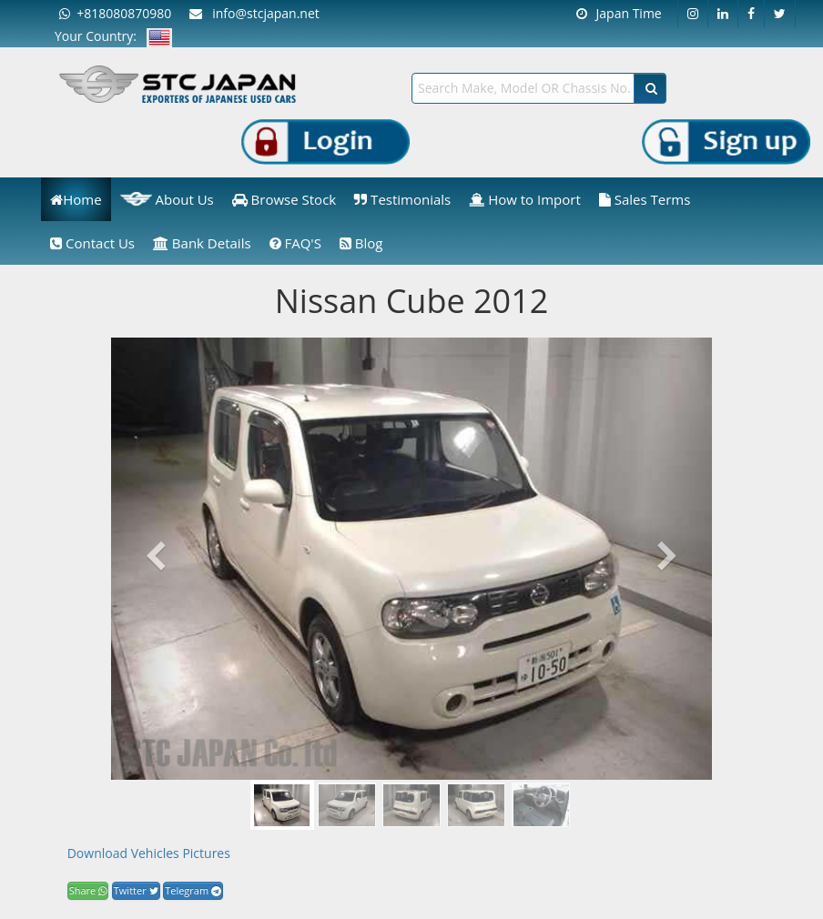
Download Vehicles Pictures (148, 853)
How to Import (525, 199)
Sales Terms (645, 199)
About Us (167, 199)
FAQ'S (295, 243)
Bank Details (202, 243)
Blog (361, 243)
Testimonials (402, 199)
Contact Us (92, 243)
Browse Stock (284, 199)
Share (88, 890)
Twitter (136, 890)
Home (75, 199)
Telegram (193, 890)
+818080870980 (115, 13)
